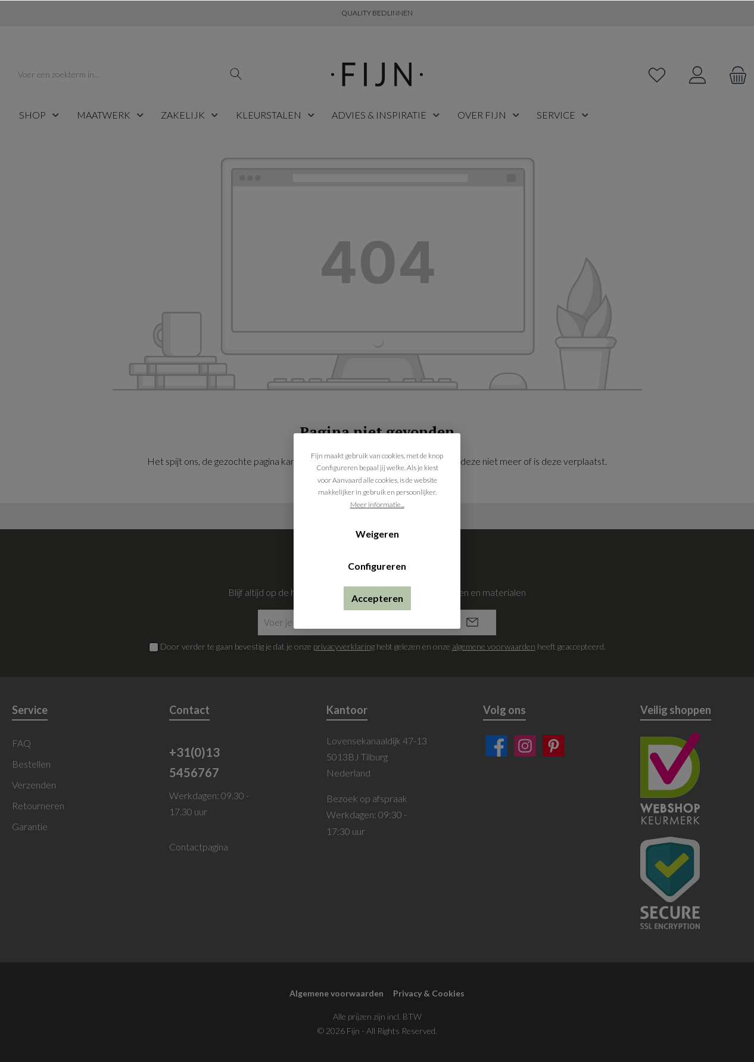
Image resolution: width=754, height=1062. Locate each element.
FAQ (21, 743)
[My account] (697, 74)
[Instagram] (525, 745)
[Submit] (472, 622)
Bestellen (31, 763)
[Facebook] (496, 745)
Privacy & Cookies (429, 993)
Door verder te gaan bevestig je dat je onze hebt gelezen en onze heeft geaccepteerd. (383, 646)
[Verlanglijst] (657, 74)
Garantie (30, 826)
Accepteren (377, 598)
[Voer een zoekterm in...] (117, 74)
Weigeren (377, 533)
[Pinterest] (553, 745)
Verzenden (34, 784)
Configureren (377, 566)
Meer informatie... (377, 504)
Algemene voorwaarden (336, 993)
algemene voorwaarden (493, 646)
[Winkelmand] (734, 74)
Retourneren (38, 805)
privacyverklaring (344, 646)
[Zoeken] (236, 74)
